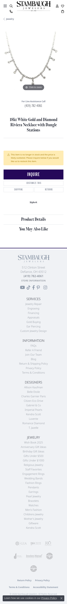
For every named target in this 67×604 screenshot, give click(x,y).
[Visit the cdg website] (49, 556)
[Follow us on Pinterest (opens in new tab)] (38, 287)
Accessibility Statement (45, 587)
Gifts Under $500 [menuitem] (33, 456)
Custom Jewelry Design (33, 331)
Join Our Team (33, 354)
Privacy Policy (33, 368)
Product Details (33, 219)
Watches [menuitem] (33, 505)
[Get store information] (33, 280)
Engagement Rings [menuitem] (33, 474)
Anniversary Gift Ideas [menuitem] (33, 447)
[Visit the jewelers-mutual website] (34, 556)
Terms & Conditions (33, 372)
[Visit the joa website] (18, 556)
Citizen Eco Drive (33, 400)
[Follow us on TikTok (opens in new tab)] (28, 287)
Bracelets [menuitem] (33, 501)
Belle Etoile (33, 392)
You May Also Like (33, 229)
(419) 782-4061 (33, 105)
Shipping (18, 189)
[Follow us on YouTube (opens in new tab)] (22, 287)
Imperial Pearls (33, 409)
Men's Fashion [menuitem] (33, 510)
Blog (33, 359)
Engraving (33, 308)
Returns (49, 189)
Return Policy (24, 580)
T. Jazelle (33, 427)
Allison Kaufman (33, 387)
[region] (33, 61)
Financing (33, 313)
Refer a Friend (33, 350)
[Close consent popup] (61, 598)
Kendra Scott (33, 414)
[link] (11, 11)
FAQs (33, 345)
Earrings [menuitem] (33, 492)
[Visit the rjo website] (48, 543)
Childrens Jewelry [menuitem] (33, 514)
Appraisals (33, 317)
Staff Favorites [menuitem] (33, 469)
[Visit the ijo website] (35, 543)
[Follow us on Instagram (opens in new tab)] (45, 287)
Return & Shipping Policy (33, 363)
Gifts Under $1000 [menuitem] (33, 460)
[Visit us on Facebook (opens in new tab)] (33, 287)
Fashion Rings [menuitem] (33, 483)
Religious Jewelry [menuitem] (33, 465)
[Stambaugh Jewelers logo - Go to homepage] (33, 6)
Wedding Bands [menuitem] (33, 478)
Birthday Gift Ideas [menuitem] (33, 451)
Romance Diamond (33, 423)
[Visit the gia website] (21, 543)
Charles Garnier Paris (33, 396)
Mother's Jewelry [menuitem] (33, 518)
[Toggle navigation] (5, 6)
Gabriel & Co (33, 405)
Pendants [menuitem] (33, 487)
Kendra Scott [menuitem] (33, 527)
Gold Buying (33, 322)
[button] (11, 6)
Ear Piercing (34, 326)
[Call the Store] (33, 276)
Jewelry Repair (33, 304)
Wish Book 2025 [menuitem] (33, 442)
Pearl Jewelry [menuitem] (33, 496)
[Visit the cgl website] (33, 568)
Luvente (33, 418)
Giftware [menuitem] (33, 523)
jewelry (10, 18)
